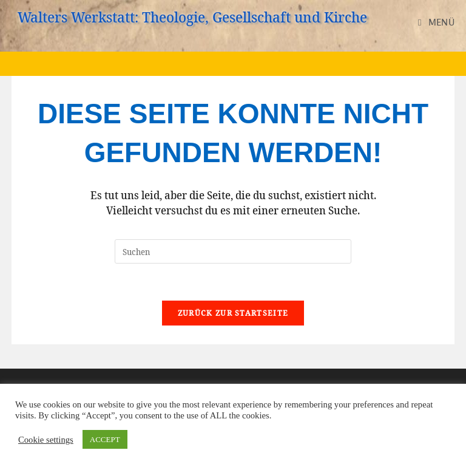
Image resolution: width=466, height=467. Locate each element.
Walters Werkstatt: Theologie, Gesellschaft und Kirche (192, 17)
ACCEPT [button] (105, 439)
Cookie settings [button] (45, 440)
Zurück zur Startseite (233, 312)
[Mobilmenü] (436, 21)
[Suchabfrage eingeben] (233, 251)
